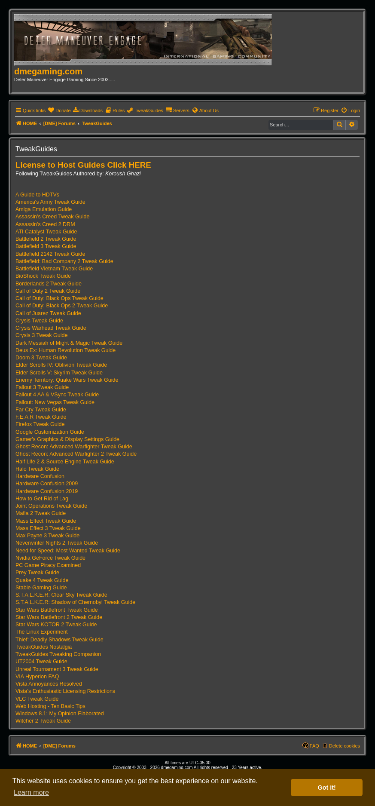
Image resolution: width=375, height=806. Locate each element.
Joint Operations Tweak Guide (51, 506)
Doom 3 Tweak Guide (41, 358)
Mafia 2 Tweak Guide (40, 513)
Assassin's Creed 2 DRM (45, 224)
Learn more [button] (31, 792)
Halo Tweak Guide (37, 469)
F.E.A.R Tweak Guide (41, 417)
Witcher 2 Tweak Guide (43, 721)
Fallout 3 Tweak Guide (42, 387)
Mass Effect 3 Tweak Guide (48, 528)
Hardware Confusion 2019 (46, 491)
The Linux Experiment (41, 632)
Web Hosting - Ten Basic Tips (50, 706)
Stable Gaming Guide (41, 588)
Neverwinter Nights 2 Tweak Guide (56, 543)
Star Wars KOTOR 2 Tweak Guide (56, 625)
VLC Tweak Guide (37, 699)
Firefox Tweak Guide (39, 424)
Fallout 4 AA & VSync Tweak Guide (57, 395)
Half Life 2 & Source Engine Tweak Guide (64, 462)
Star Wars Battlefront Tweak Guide (56, 610)
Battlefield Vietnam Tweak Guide (54, 269)
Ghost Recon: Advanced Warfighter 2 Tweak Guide (76, 454)
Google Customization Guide (49, 432)
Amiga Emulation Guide (43, 209)
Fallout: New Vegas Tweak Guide (55, 402)
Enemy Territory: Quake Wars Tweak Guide (66, 380)
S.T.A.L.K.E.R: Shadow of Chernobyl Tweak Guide (75, 602)
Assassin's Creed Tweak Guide (52, 217)
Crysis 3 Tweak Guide (41, 335)
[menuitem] (59, 110)
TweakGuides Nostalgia (43, 647)
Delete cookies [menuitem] (344, 745)
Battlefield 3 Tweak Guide (45, 246)
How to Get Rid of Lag (41, 499)
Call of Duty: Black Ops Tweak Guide (59, 298)
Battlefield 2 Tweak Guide (45, 239)
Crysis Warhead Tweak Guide (50, 328)
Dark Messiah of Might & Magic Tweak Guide (68, 343)
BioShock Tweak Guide (43, 276)
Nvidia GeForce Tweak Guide (50, 558)
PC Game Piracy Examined (48, 565)
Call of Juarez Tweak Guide (48, 313)
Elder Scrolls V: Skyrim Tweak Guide (59, 373)
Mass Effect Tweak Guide (45, 521)
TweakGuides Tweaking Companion (58, 654)
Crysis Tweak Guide (39, 321)
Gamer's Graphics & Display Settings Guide (67, 439)
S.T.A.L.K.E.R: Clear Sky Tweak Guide (61, 595)
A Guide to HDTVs (37, 195)
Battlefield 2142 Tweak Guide (50, 254)
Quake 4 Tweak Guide (41, 580)
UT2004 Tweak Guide (41, 662)
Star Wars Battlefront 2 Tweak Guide (58, 617)
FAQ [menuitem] (314, 745)
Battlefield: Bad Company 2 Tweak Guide (64, 261)
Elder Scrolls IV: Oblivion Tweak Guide (61, 365)
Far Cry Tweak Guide (40, 410)
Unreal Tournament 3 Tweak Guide (56, 669)
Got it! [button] (327, 787)
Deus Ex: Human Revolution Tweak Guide (65, 350)
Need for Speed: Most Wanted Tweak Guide (67, 551)
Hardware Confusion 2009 (46, 484)
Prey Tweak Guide (37, 573)
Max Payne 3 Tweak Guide (47, 536)
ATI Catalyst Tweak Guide (46, 232)
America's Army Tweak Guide (50, 202)
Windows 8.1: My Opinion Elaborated (59, 714)
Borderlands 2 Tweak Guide (48, 284)
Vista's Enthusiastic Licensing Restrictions (65, 691)
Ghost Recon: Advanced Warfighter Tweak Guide (73, 447)
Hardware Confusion (39, 476)
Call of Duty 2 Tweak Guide (47, 291)
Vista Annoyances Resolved (48, 684)
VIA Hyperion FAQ (37, 677)
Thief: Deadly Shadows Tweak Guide (59, 640)
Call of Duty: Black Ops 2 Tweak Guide (61, 306)
